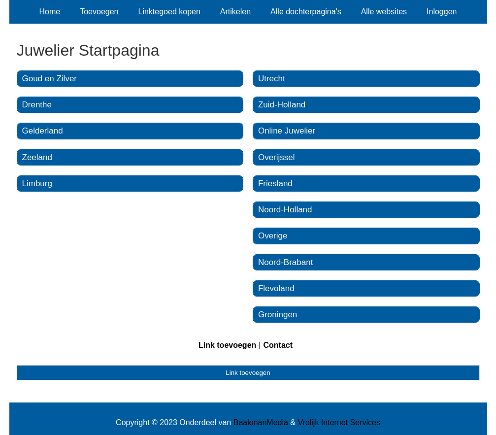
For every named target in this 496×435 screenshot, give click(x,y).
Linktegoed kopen (169, 11)
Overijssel (276, 157)
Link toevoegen (227, 345)
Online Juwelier (286, 130)
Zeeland (37, 157)
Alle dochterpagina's (305, 11)
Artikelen (235, 11)
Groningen (277, 314)
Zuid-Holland (281, 104)
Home (50, 11)
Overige (273, 235)
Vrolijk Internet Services (339, 422)
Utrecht (271, 78)
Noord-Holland (285, 209)
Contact (278, 345)
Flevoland (276, 288)
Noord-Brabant (285, 262)
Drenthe (37, 104)
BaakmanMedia (260, 422)
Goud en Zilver (49, 78)
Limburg (37, 183)
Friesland (275, 183)
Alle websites (384, 11)
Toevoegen (99, 11)
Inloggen (442, 11)
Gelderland (42, 130)
